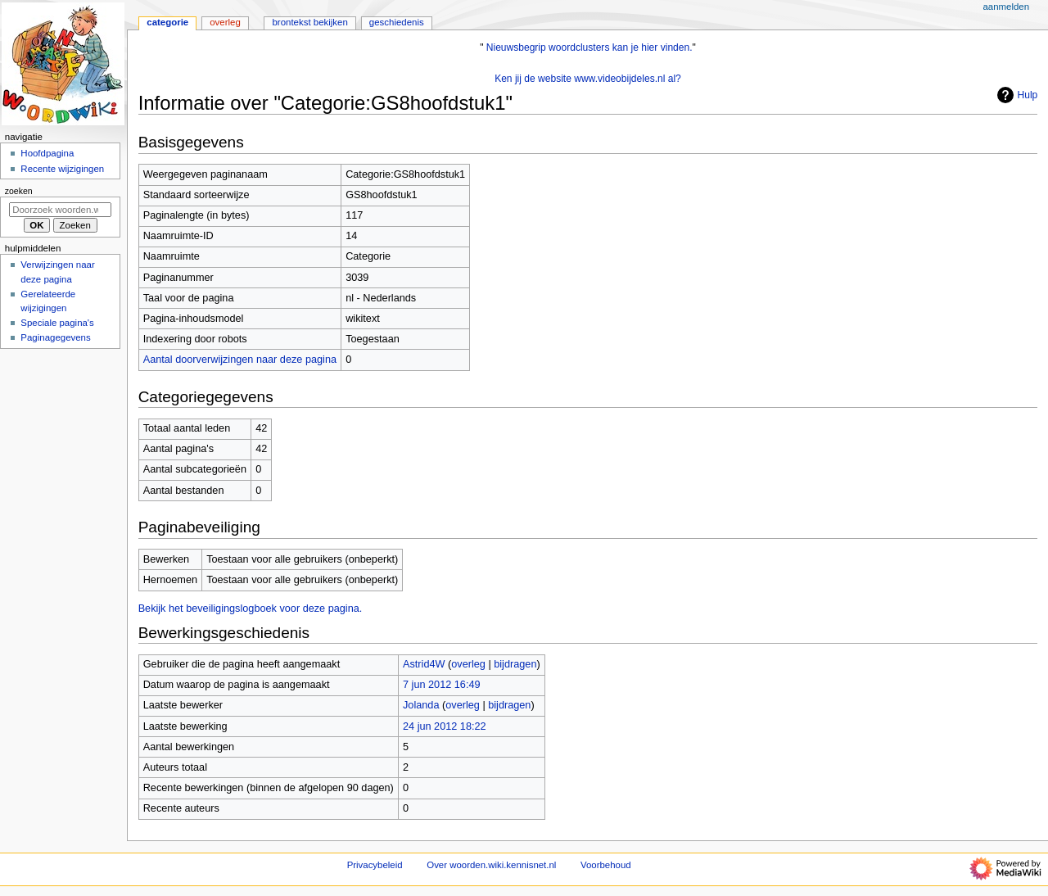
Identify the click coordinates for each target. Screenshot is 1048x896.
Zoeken (19, 191)
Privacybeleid (375, 865)
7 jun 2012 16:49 (442, 684)
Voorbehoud (605, 865)
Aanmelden (1005, 6)
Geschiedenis (396, 22)
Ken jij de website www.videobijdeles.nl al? (588, 78)
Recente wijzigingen (62, 169)
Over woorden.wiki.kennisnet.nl (491, 865)
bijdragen (515, 664)
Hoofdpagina (47, 153)
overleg (468, 664)
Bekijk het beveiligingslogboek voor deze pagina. (250, 608)
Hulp (1015, 95)
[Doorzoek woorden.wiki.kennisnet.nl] (60, 209)
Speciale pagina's (56, 323)
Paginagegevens (55, 337)
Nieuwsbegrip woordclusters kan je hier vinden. (589, 47)
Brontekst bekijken (309, 22)
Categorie (167, 22)
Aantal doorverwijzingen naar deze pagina (240, 359)
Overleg (225, 22)
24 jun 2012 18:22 (444, 726)
